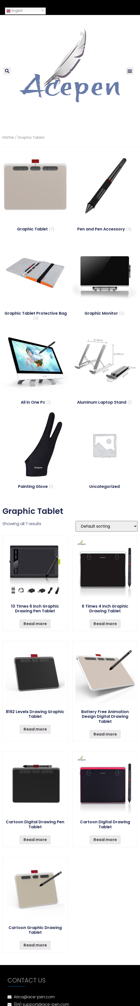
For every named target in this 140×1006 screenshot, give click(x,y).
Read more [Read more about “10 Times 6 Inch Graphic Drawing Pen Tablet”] (35, 624)
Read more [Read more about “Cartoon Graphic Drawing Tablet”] (35, 945)
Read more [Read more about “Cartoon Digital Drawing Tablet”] (105, 840)
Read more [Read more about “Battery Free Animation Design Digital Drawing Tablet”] (105, 734)
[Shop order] (107, 526)
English (14, 10)
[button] (130, 71)
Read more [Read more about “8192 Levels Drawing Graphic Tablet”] (35, 729)
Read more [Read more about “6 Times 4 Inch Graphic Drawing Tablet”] (105, 624)
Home (8, 137)
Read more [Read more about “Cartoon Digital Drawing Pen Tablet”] (35, 840)
